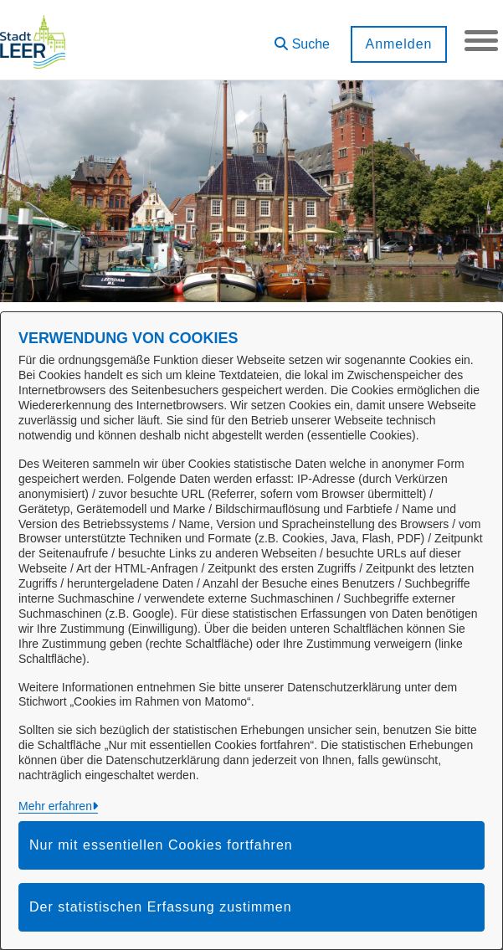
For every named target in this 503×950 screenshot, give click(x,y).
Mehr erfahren (55, 806)
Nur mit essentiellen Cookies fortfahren (161, 845)
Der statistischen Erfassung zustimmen (160, 907)
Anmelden (398, 44)
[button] (302, 38)
